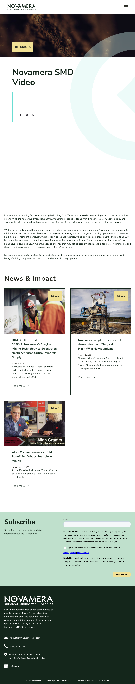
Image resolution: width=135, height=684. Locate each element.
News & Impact (30, 278)
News (55, 296)
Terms (56, 680)
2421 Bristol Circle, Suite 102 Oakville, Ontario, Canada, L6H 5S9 (27, 656)
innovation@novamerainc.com (24, 637)
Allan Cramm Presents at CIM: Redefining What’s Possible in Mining (32, 456)
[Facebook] (20, 117)
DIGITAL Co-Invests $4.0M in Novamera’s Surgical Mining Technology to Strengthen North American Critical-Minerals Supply (34, 348)
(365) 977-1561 (18, 646)
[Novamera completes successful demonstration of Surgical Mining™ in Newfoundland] (101, 290)
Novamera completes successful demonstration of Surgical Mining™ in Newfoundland (99, 344)
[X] (27, 117)
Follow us (12, 666)
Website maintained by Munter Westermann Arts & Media (84, 680)
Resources (23, 47)
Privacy (49, 680)
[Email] (33, 117)
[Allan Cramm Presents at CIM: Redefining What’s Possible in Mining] (34, 402)
